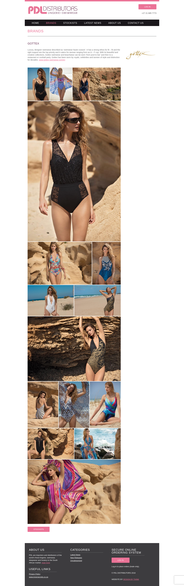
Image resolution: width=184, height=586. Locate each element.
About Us (114, 23)
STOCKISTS (38, 529)
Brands (51, 23)
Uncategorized (76, 561)
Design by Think (131, 579)
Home (35, 23)
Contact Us (136, 23)
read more (46, 563)
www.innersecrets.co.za (38, 577)
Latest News (92, 23)
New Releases (76, 558)
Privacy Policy (34, 574)
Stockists (70, 23)
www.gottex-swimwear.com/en (52, 60)
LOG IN (147, 7)
